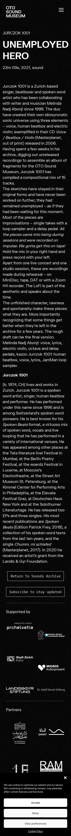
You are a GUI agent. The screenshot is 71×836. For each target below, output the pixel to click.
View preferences (36, 823)
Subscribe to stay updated (35, 591)
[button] (65, 778)
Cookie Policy (35, 831)
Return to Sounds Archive (36, 576)
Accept (35, 802)
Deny (35, 813)
